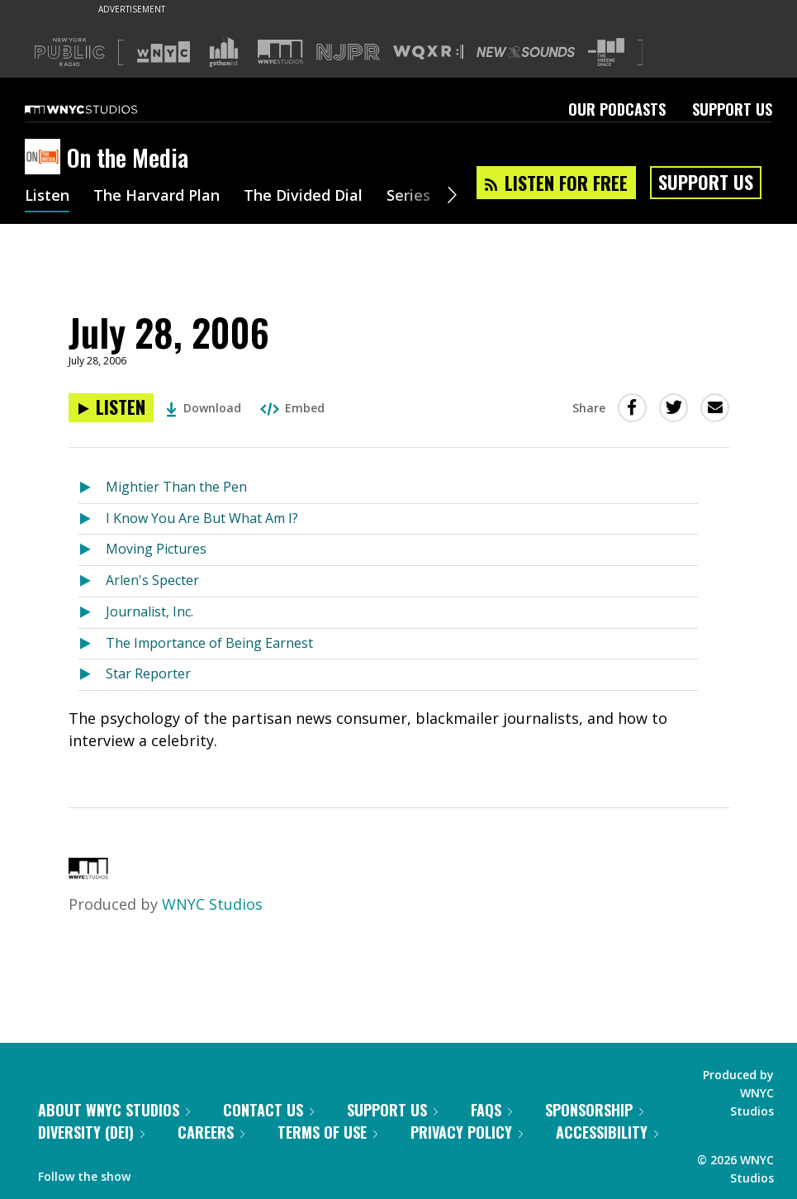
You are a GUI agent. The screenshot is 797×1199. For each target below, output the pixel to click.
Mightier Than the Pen (176, 487)
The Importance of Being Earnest (209, 643)
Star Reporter (148, 673)
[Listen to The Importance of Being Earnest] (92, 644)
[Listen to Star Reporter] (92, 674)
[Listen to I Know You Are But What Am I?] (92, 519)
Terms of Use (327, 1132)
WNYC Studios (212, 904)
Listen (47, 196)
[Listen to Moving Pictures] (92, 550)
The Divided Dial (303, 196)
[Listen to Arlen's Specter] (92, 581)
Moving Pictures (156, 549)
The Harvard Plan (156, 196)
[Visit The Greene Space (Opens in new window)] (606, 52)
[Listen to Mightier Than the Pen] (92, 488)
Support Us (732, 109)
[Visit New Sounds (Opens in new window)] (526, 52)
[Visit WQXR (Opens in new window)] (428, 52)
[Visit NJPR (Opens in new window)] (348, 52)
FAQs (491, 1109)
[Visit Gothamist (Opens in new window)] (223, 52)
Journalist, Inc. (149, 611)
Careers (211, 1132)
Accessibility (607, 1132)
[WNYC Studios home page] (101, 109)
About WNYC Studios (114, 1109)
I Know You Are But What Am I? (202, 518)
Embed (292, 408)
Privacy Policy (466, 1132)
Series (408, 196)
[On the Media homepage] (46, 158)
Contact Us (268, 1109)
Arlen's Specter (152, 580)
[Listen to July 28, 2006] (111, 407)
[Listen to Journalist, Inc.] (92, 612)
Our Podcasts (617, 109)
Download (203, 408)
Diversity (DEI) (91, 1132)
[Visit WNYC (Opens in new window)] (163, 52)
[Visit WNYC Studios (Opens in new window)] (280, 52)
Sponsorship (594, 1109)
